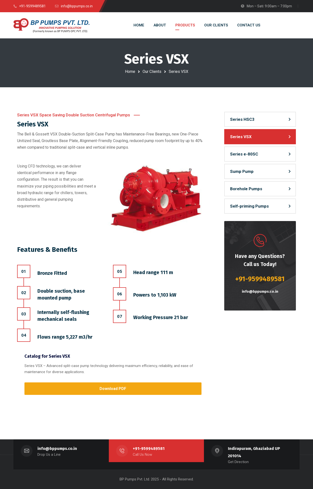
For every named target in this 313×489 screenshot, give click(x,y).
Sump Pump (242, 171)
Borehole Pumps (246, 188)
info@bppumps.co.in (260, 291)
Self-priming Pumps (249, 206)
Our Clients (152, 71)
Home (130, 71)
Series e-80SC (244, 154)
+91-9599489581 (149, 448)
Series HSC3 (242, 119)
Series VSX (241, 136)
